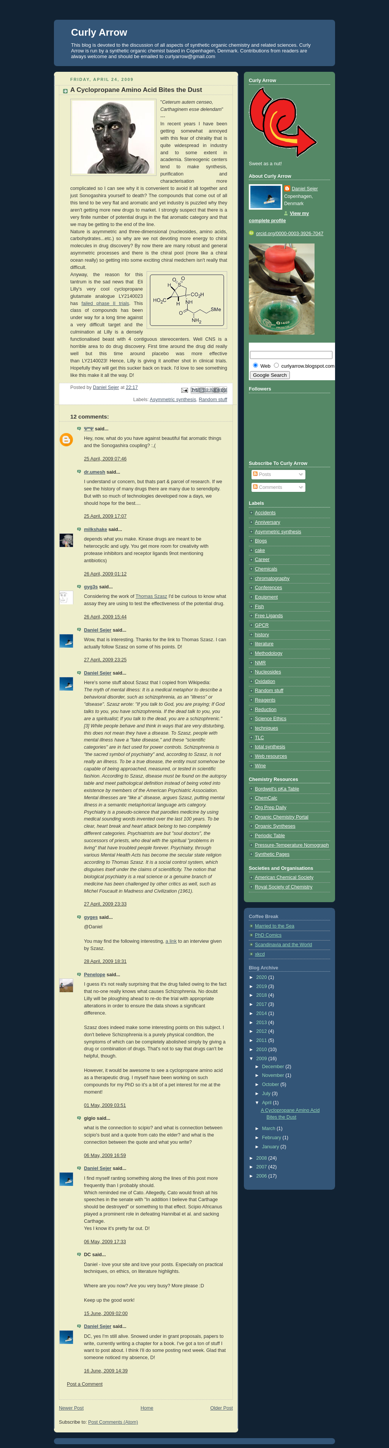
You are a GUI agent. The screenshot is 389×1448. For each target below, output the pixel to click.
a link (171, 941)
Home (147, 1408)
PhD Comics (268, 935)
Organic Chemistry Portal (281, 817)
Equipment (266, 597)
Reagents (265, 700)
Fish (259, 606)
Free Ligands (269, 615)
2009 (262, 1058)
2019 (262, 986)
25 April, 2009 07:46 (105, 459)
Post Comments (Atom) (113, 1422)
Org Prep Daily (270, 807)
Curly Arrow (99, 32)
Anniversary (267, 522)
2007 (262, 1167)
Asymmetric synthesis (173, 399)
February (272, 1137)
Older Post (221, 1408)
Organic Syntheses (275, 826)
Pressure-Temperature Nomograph (292, 845)
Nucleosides (268, 672)
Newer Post (71, 1408)
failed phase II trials (105, 303)
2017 (262, 1004)
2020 (262, 977)
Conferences (268, 587)
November (274, 1075)
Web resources (271, 756)
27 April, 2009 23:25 (105, 659)
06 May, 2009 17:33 (105, 1241)
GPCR (262, 625)
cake (260, 550)
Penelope (94, 974)
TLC (259, 737)
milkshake (95, 529)
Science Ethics (270, 718)
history (262, 634)
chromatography (272, 578)
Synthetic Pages (272, 854)
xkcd (260, 954)
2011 (262, 1040)
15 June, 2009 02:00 (106, 1313)
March (269, 1128)
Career (262, 559)
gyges (91, 917)
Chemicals (266, 569)
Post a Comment (85, 1384)
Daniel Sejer (97, 630)
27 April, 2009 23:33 (105, 904)
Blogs (261, 541)
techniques (266, 728)
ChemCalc (266, 798)
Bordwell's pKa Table (277, 789)
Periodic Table (270, 835)
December (274, 1066)
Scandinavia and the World (283, 944)
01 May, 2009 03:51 (105, 1105)
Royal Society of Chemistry (283, 887)
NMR (260, 663)
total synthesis (270, 746)
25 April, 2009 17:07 (105, 516)
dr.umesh (94, 472)
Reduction (266, 709)
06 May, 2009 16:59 (105, 1155)
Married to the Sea (274, 926)
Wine (260, 765)
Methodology (268, 653)
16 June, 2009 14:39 (106, 1371)
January (271, 1146)
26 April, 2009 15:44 (105, 617)
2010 (262, 1049)
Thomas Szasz (151, 596)
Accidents (265, 512)
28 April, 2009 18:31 (105, 961)
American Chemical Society (284, 877)
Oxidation (265, 681)
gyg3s (91, 587)
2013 (262, 1022)
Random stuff (213, 399)
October (271, 1084)
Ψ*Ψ (88, 429)
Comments (267, 487)
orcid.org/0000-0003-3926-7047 (286, 233)
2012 (262, 1031)
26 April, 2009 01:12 (105, 574)
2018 (262, 995)
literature (264, 644)
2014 (262, 1013)
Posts (262, 474)
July (267, 1093)
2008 (262, 1158)
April (267, 1102)
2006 (262, 1176)
